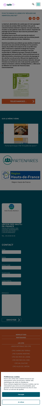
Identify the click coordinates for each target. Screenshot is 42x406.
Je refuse (21, 402)
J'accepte (21, 394)
